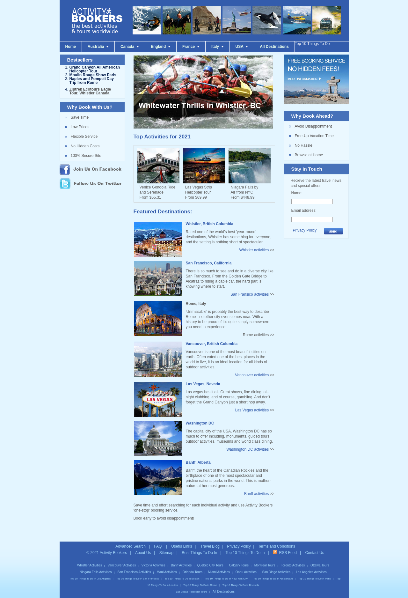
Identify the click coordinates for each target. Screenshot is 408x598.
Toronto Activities (293, 559)
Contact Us (314, 547)
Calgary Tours (239, 559)
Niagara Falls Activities (96, 566)
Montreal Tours (264, 559)
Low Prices (80, 127)
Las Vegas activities (252, 410)
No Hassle (303, 145)
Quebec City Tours (210, 559)
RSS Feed (285, 547)
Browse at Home (309, 155)
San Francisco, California (209, 263)
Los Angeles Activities (311, 566)
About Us (143, 547)
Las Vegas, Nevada (203, 384)
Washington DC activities (247, 449)
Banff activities (256, 493)
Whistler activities (254, 250)
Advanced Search (130, 540)
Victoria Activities (153, 559)
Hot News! (17, 595)
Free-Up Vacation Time (314, 136)
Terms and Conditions (276, 540)
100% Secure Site (86, 155)
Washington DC (200, 423)
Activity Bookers (113, 547)
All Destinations (224, 585)
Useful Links (181, 540)
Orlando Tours (192, 566)
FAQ (158, 540)
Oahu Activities (246, 566)
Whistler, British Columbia (209, 224)
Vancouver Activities (121, 559)
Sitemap (166, 547)
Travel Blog (210, 540)
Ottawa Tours (319, 559)
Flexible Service (84, 136)
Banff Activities (181, 559)
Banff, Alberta (198, 462)
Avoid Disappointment (313, 126)
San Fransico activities (249, 294)
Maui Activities (167, 566)
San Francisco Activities (134, 566)
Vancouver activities (252, 375)
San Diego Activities (276, 566)
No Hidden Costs (85, 146)
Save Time (80, 117)
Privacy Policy (305, 230)
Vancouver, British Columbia (212, 344)
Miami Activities (219, 566)
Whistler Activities (89, 559)
